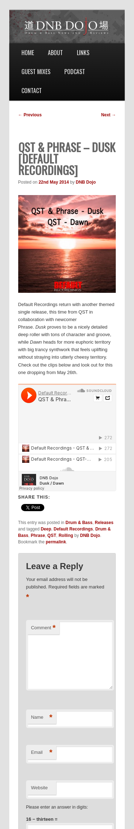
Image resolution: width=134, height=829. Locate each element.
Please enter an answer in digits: (57, 807)
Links (83, 52)
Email (42, 752)
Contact (31, 90)
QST (52, 535)
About (55, 52)
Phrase (38, 535)
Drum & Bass (78, 522)
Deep (46, 529)
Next (108, 114)
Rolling (66, 535)
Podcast (74, 71)
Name (42, 717)
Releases (104, 522)
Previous (30, 114)
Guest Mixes (35, 71)
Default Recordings (73, 529)
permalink (56, 541)
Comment (43, 628)
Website (39, 787)
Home (27, 52)
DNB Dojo (86, 182)
